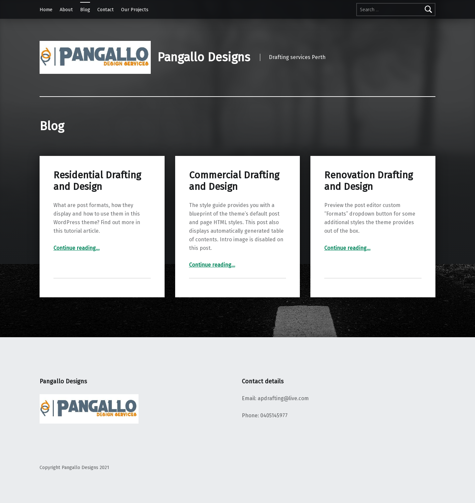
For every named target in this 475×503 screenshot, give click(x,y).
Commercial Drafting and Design (234, 180)
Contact (105, 10)
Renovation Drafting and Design (368, 180)
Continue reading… (76, 248)
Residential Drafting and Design (97, 180)
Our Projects (134, 10)
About (66, 10)
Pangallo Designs (203, 57)
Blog (85, 10)
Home (46, 10)
